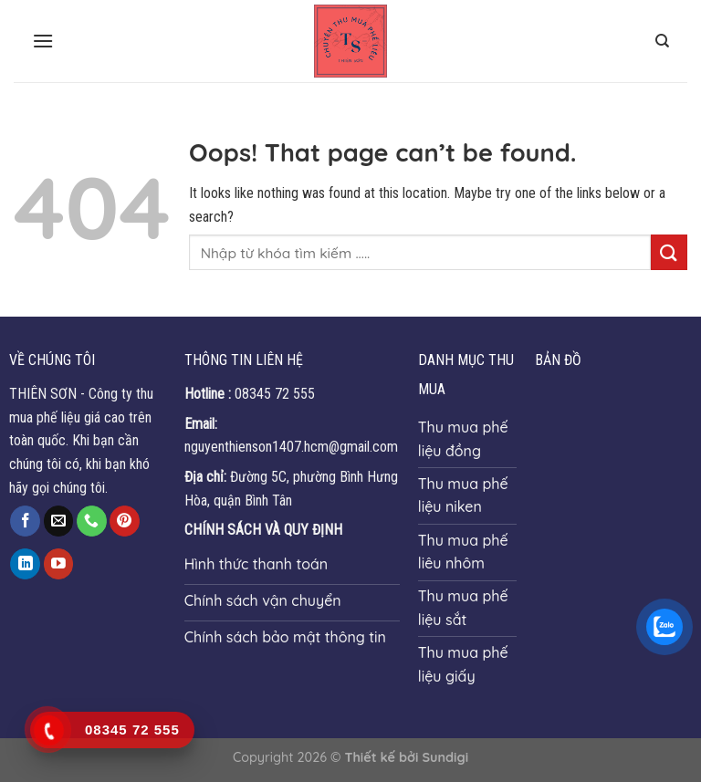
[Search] (662, 41)
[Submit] (669, 252)
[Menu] (43, 40)
